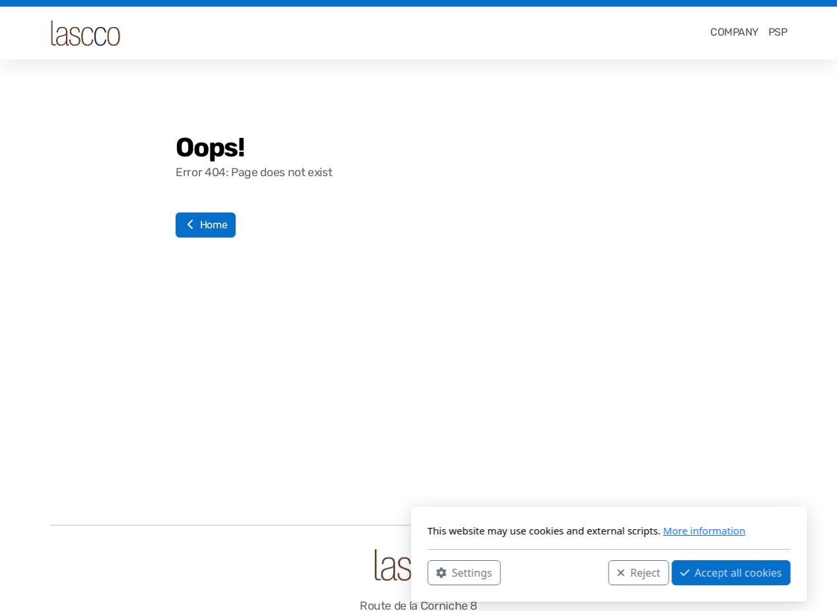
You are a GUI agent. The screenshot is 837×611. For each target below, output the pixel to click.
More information (514, 530)
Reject (448, 572)
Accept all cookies (540, 572)
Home (205, 224)
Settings (274, 572)
